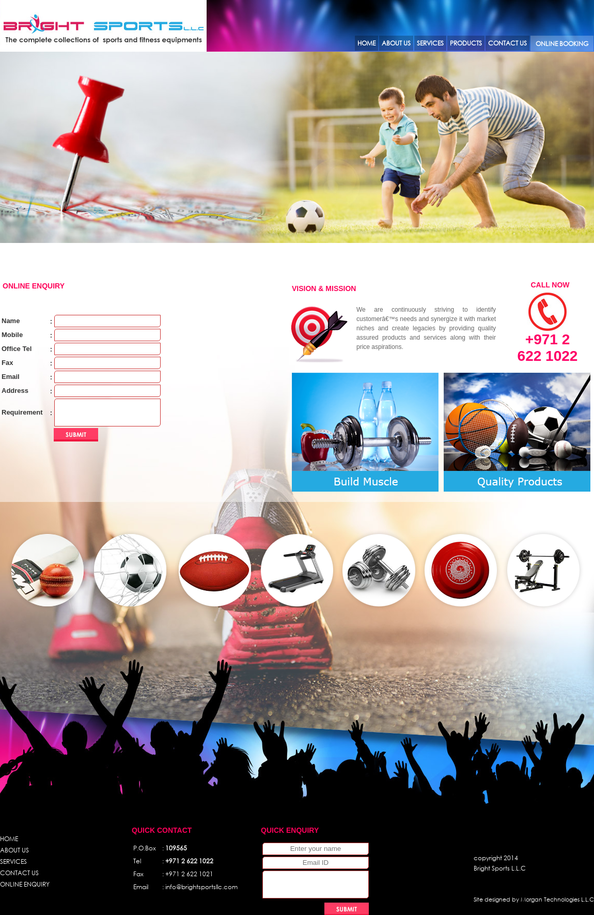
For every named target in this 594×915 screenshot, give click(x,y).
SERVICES (13, 861)
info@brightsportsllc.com (201, 886)
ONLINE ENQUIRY (25, 884)
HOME (9, 838)
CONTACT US (19, 872)
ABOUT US (14, 850)
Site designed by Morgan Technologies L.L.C (534, 899)
